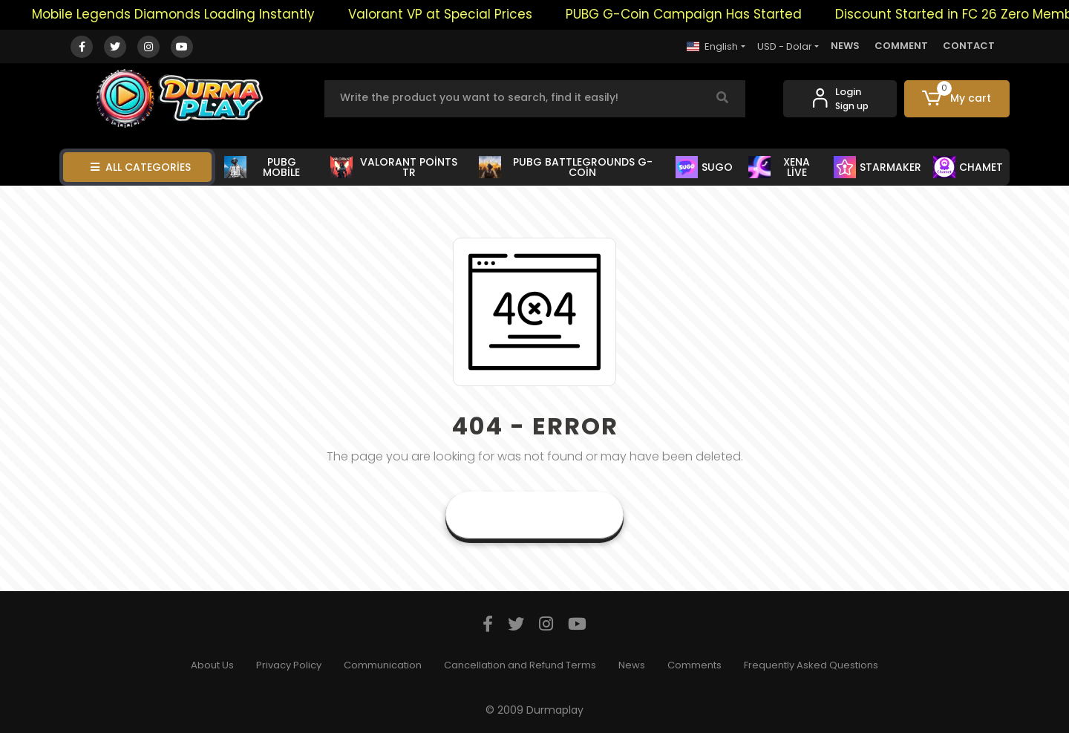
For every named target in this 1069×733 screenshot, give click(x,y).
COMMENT (901, 46)
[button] (957, 98)
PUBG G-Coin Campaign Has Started (694, 14)
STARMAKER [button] (877, 167)
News (631, 665)
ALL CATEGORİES (141, 167)
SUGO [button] (704, 167)
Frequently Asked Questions (811, 665)
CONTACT (969, 46)
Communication (383, 665)
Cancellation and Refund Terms (520, 665)
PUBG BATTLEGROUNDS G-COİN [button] (565, 167)
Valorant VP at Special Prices (451, 14)
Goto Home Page (534, 515)
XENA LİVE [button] (779, 167)
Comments (694, 665)
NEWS (845, 46)
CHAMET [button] (968, 167)
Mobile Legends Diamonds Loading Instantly (183, 14)
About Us (212, 665)
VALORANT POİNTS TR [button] (393, 167)
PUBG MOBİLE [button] (262, 167)
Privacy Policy (288, 665)
